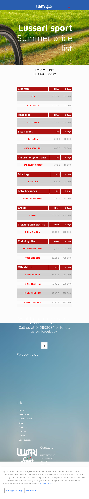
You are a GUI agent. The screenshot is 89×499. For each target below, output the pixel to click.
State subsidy (25, 440)
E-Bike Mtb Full (32, 274)
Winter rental (24, 414)
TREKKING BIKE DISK (33, 249)
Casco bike (33, 139)
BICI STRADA (33, 122)
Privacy (22, 435)
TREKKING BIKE (32, 258)
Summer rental (25, 419)
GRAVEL (33, 215)
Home (21, 410)
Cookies (22, 431)
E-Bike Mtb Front (32, 284)
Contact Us (23, 427)
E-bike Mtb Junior (32, 302)
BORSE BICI (33, 181)
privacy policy (46, 483)
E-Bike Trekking (32, 232)
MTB (33, 96)
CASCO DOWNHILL (33, 148)
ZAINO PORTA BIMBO (33, 198)
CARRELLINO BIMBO (33, 165)
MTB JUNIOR (33, 105)
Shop (21, 423)
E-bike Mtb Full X (32, 293)
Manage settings (14, 490)
